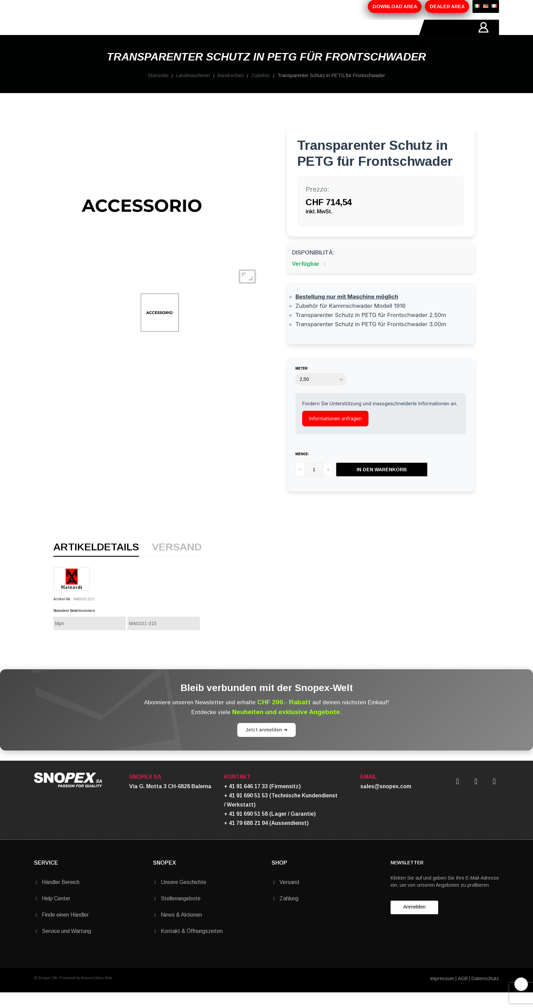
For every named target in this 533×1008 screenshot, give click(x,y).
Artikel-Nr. (62, 614)
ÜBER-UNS (104, 35)
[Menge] (314, 485)
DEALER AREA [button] (447, 6)
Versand (177, 563)
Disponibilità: (313, 268)
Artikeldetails (96, 563)
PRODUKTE (144, 35)
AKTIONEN (184, 35)
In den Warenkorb (382, 485)
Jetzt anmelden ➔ (266, 745)
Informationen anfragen (335, 434)
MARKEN (221, 35)
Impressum (442, 993)
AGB (463, 993)
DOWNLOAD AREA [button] (395, 6)
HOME (71, 35)
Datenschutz (485, 993)
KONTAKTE (258, 35)
